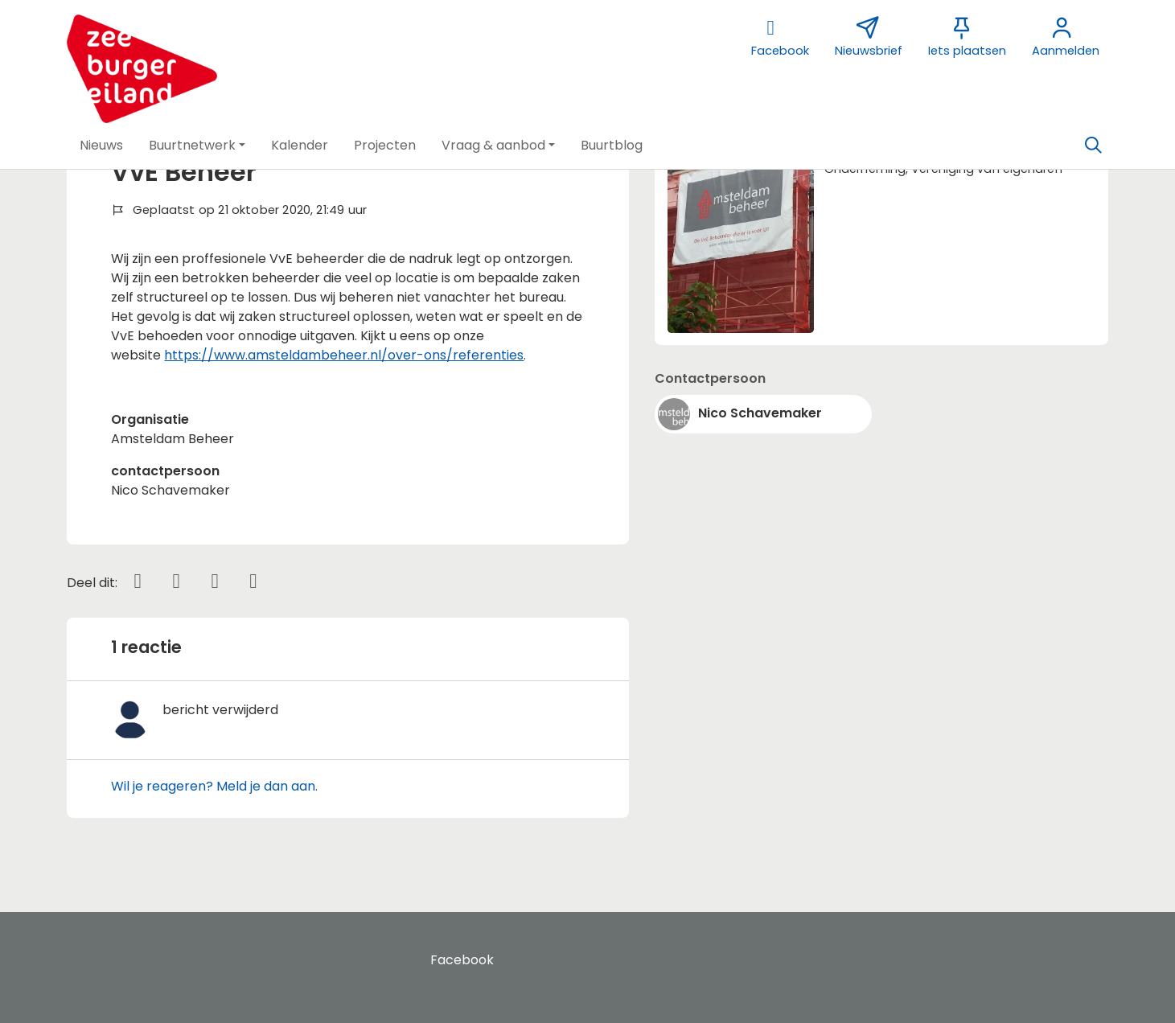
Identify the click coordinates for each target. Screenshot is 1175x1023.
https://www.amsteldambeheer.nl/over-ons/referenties (344, 355)
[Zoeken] (1093, 145)
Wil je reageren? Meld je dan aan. (214, 786)
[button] (101, 145)
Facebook (462, 960)
